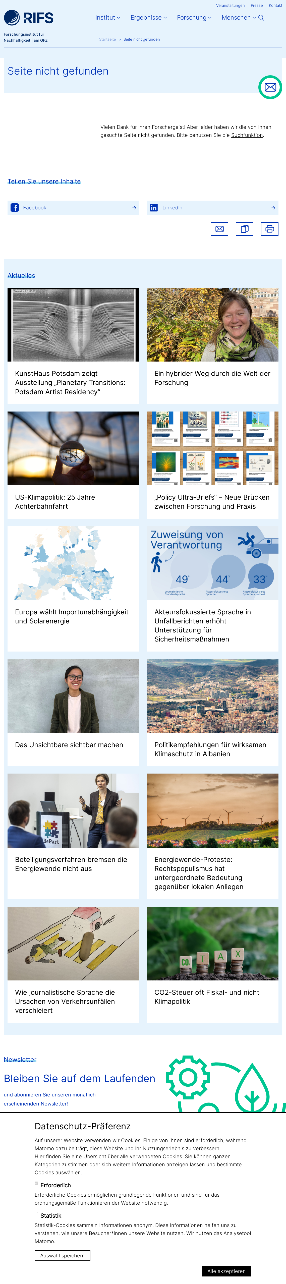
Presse (257, 5)
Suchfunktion (247, 135)
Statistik (50, 1215)
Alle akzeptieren (226, 1271)
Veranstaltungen (230, 5)
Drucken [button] (269, 229)
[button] (244, 229)
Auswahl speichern (62, 1256)
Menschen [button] (236, 17)
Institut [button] (105, 17)
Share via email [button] (219, 229)
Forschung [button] (191, 17)
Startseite (107, 39)
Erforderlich (55, 1185)
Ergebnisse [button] (146, 17)
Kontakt (275, 5)
